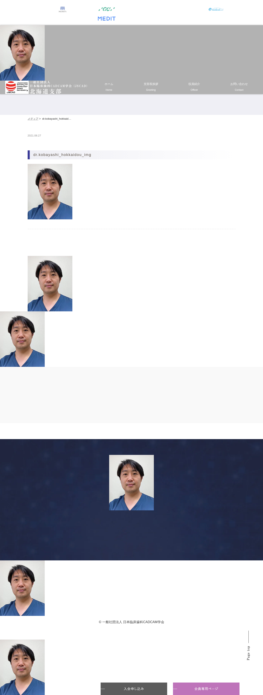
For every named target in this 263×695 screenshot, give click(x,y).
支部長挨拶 (151, 87)
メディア (33, 118)
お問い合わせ (239, 87)
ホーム (108, 87)
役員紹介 (194, 87)
